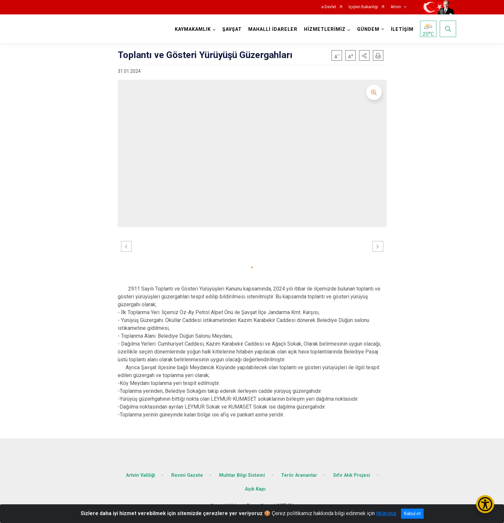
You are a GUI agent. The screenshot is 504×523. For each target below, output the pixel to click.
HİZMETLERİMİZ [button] (325, 29)
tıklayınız (386, 513)
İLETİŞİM (402, 29)
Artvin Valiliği (140, 475)
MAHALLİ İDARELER (272, 29)
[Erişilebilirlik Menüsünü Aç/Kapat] (485, 504)
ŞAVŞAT (232, 29)
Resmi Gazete (187, 475)
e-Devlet (328, 7)
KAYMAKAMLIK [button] (193, 29)
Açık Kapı (255, 489)
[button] (364, 55)
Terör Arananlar (299, 475)
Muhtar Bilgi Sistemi (242, 475)
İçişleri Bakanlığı (363, 7)
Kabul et (412, 513)
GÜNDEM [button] (368, 29)
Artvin (396, 7)
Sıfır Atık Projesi (351, 475)
